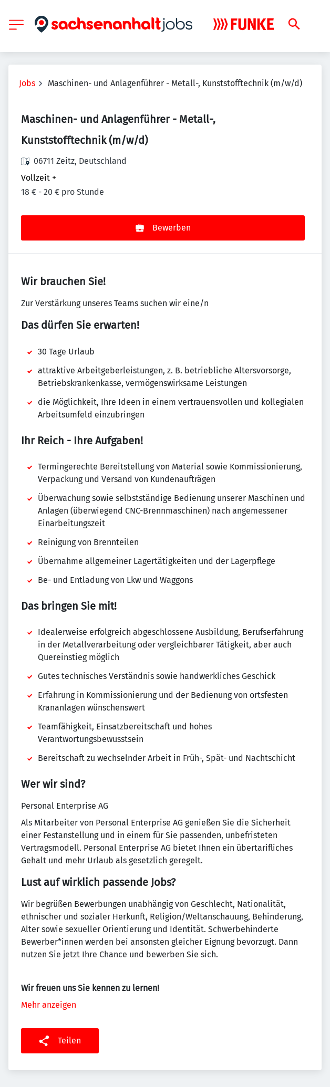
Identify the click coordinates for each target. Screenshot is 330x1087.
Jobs (27, 83)
